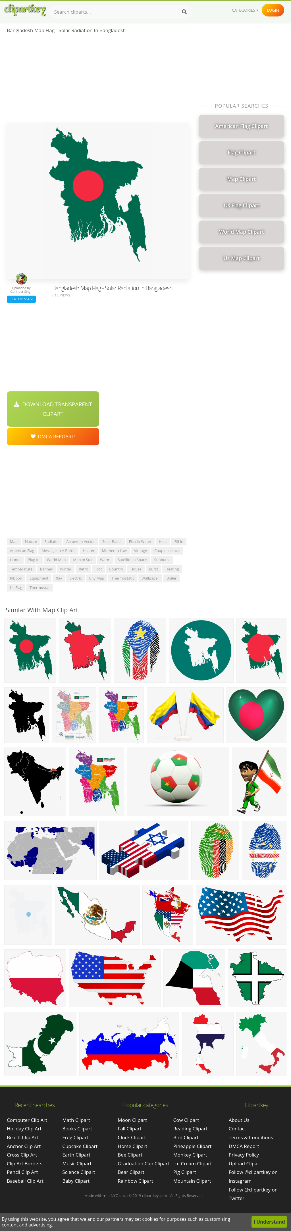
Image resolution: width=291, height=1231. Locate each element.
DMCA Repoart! (53, 436)
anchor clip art (24, 1146)
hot (98, 569)
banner (46, 569)
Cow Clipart (186, 1120)
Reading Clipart (190, 1128)
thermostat (39, 587)
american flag (22, 550)
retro (83, 569)
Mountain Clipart (192, 1181)
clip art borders (24, 1163)
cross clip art (22, 1154)
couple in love (167, 550)
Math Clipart (76, 1120)
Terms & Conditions (251, 1137)
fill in (178, 541)
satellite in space (132, 559)
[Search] (184, 11)
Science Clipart (78, 1172)
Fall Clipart (129, 1128)
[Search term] (121, 12)
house (136, 569)
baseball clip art (25, 1181)
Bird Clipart (186, 1137)
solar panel (112, 541)
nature (31, 541)
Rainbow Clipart (135, 1181)
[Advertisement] (98, 80)
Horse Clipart (132, 1146)
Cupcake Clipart (79, 1146)
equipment (39, 578)
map (14, 541)
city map (96, 578)
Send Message (21, 299)
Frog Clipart (75, 1137)
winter (66, 569)
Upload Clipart (245, 1163)
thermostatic (122, 578)
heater (88, 550)
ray (59, 578)
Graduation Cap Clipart (143, 1163)
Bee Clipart (130, 1154)
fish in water (140, 541)
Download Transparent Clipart (53, 409)
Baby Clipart (76, 1181)
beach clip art (22, 1137)
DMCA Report (244, 1146)
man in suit (83, 559)
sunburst (162, 559)
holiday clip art (24, 1128)
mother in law (114, 550)
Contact (237, 1128)
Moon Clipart (132, 1120)
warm (105, 559)
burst (153, 569)
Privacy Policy (244, 1154)
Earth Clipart (76, 1154)
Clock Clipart (132, 1137)
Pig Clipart (184, 1172)
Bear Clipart (131, 1172)
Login (273, 10)
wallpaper (150, 578)
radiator (51, 541)
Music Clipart (77, 1163)
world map (56, 559)
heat (163, 541)
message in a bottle (58, 550)
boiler (171, 578)
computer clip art (27, 1120)
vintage (140, 550)
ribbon (16, 578)
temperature (21, 569)
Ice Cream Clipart (192, 1163)
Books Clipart (77, 1128)
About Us (239, 1120)
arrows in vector (80, 541)
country (116, 569)
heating (172, 569)
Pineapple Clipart (192, 1146)
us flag (16, 587)
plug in (34, 559)
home (15, 559)
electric (75, 578)
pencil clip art (22, 1172)
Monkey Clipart (190, 1154)
